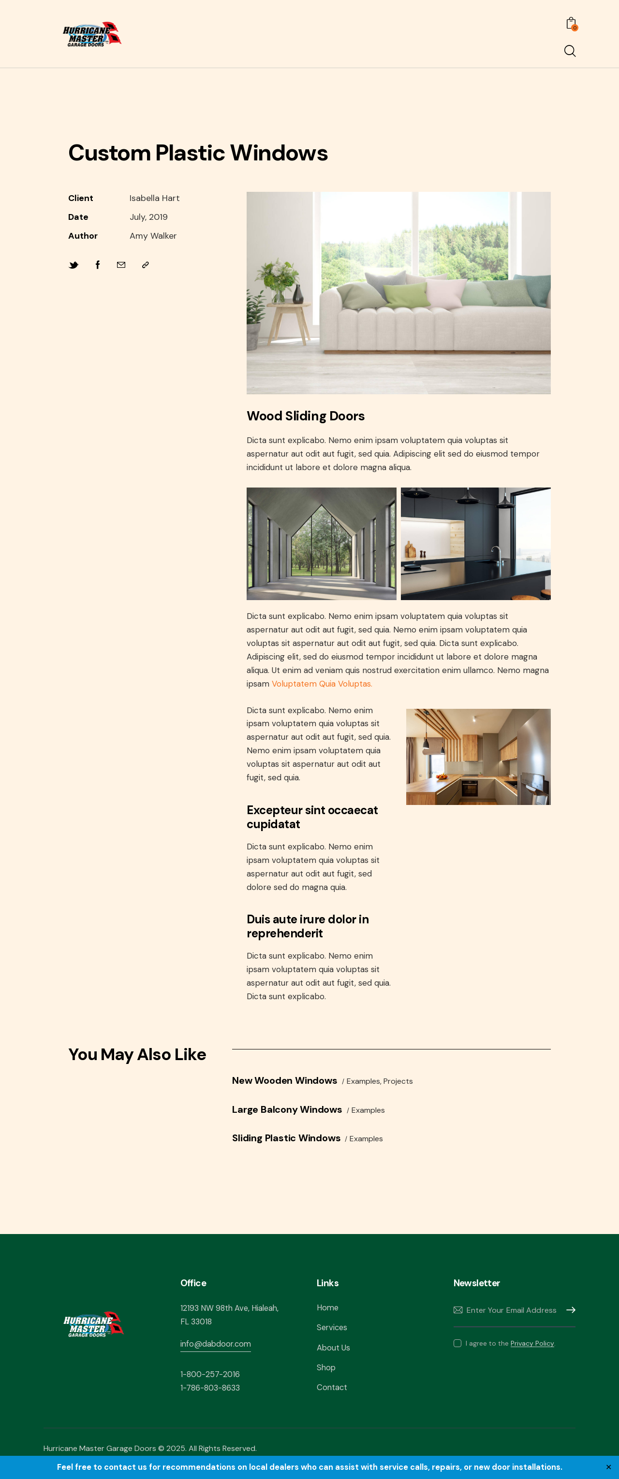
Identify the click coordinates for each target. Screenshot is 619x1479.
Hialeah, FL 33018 (213, 1328)
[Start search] (569, 51)
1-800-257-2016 (211, 1380)
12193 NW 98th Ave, (216, 1314)
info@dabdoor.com (216, 1350)
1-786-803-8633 (212, 1394)
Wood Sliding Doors (323, 418)
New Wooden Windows (290, 1084)
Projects (410, 1086)
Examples (375, 1086)
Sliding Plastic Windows (292, 1144)
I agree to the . (511, 1350)
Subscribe (568, 1317)
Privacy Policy (532, 1350)
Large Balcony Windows (293, 1114)
